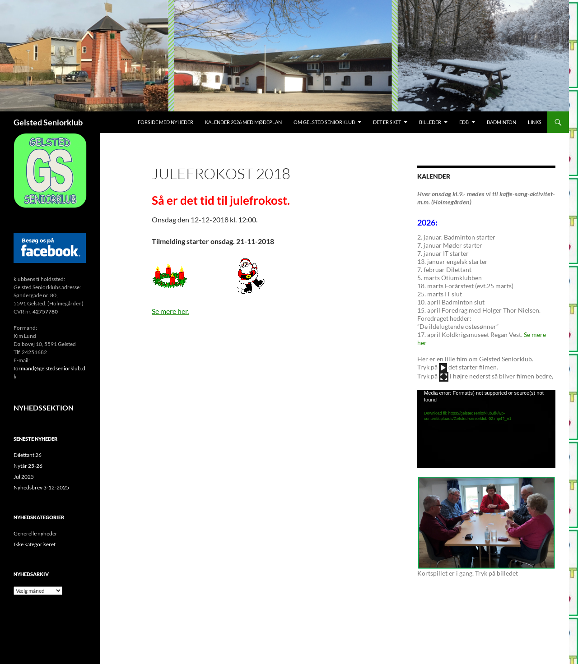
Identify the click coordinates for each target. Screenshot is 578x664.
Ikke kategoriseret (35, 544)
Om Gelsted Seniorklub (324, 122)
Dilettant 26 (28, 455)
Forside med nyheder (165, 122)
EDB (464, 122)
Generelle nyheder (35, 533)
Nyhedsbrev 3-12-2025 (41, 487)
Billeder (430, 122)
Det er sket (387, 122)
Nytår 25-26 (28, 465)
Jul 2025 (24, 476)
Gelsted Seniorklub (48, 122)
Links (534, 122)
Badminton (501, 122)
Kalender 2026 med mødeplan (243, 122)
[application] (486, 428)
